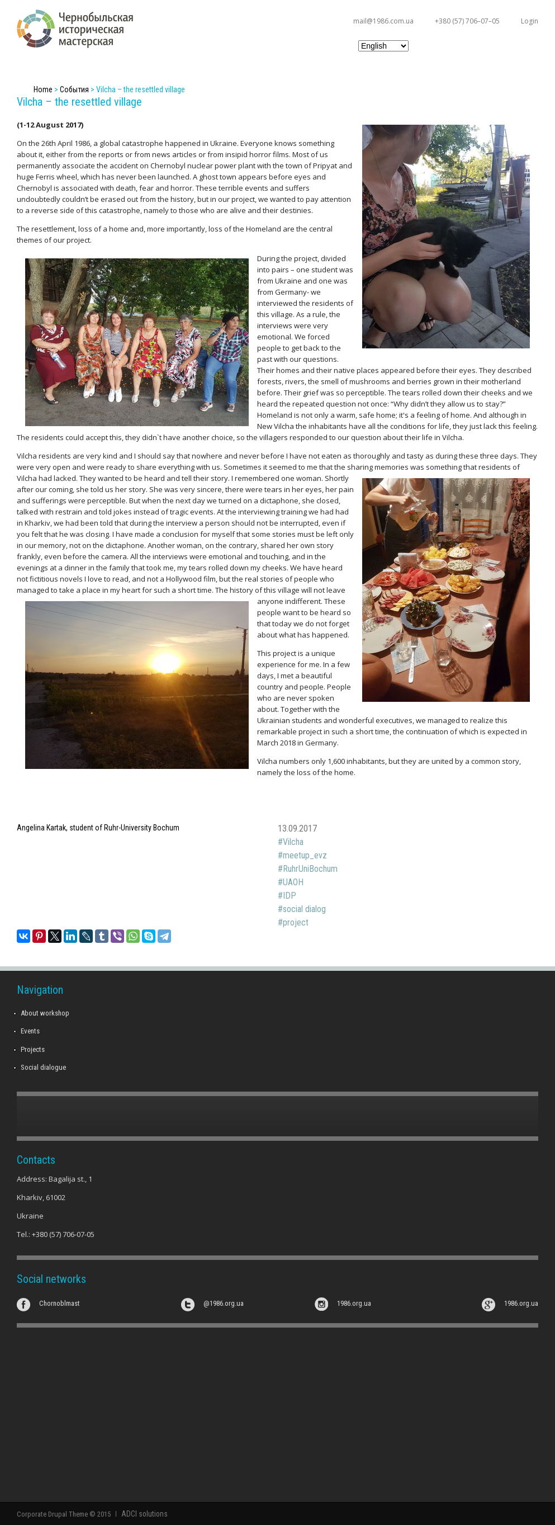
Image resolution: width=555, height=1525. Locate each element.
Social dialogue (43, 1067)
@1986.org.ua (223, 1303)
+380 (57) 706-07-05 (63, 1234)
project (296, 922)
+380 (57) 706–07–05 (467, 21)
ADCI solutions (142, 1513)
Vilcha (293, 842)
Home (43, 89)
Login (529, 21)
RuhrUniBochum (310, 868)
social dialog (304, 909)
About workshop (45, 1013)
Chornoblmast (59, 1303)
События (74, 89)
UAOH (293, 882)
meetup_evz (305, 855)
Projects (33, 1049)
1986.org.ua (354, 1303)
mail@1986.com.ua (383, 21)
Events (30, 1031)
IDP (289, 895)
